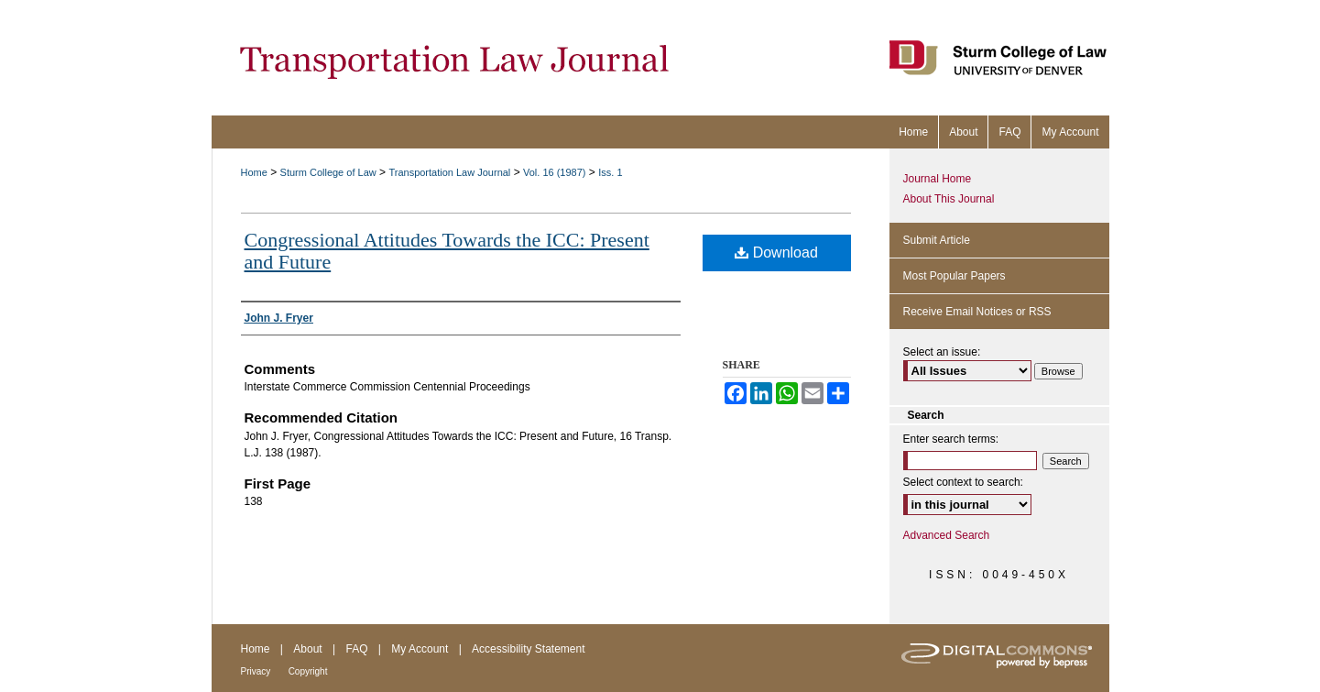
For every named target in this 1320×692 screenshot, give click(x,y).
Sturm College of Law (328, 172)
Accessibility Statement (528, 649)
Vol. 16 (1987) (554, 172)
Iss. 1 (610, 172)
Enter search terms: (951, 439)
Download (776, 252)
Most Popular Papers (954, 275)
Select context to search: (963, 482)
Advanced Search (946, 535)
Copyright (308, 671)
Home (254, 172)
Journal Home (937, 178)
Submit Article (936, 240)
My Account (419, 649)
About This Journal (949, 198)
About (307, 649)
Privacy (256, 671)
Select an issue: (942, 352)
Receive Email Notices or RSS (977, 311)
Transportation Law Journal (449, 172)
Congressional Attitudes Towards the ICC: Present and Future (447, 250)
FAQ (356, 649)
